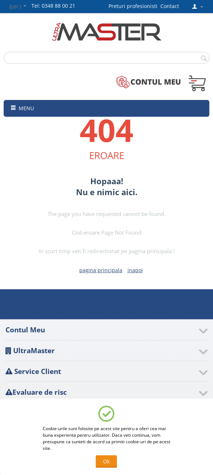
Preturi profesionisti (134, 6)
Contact (169, 6)
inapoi (135, 270)
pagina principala (100, 270)
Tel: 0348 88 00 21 (53, 5)
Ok (106, 461)
